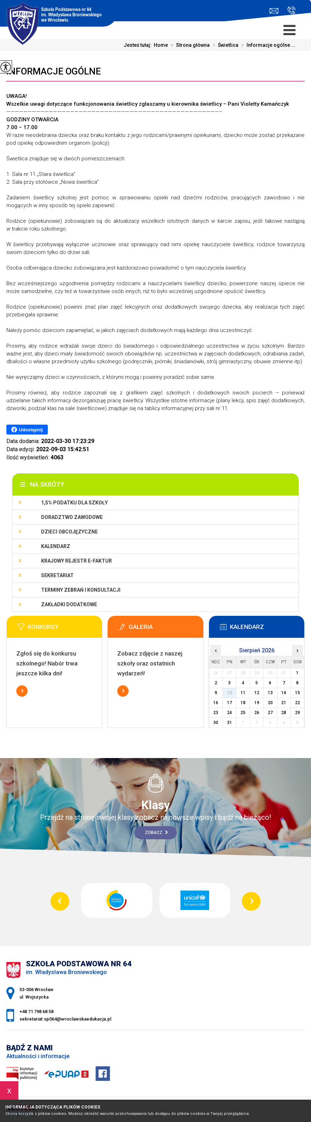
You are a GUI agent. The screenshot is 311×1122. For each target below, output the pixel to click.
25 (243, 712)
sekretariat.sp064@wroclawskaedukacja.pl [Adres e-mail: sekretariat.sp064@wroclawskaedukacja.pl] (65, 1019)
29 (297, 712)
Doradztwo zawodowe (72, 517)
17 (229, 702)
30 (215, 722)
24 (229, 712)
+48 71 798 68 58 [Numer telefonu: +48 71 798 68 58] (36, 1011)
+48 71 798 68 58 (291, 10)
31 (229, 722)
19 (256, 702)
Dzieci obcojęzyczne (69, 532)
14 (283, 692)
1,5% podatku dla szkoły (74, 502)
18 (243, 702)
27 (270, 712)
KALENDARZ (55, 546)
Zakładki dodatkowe (69, 604)
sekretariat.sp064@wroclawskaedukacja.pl (274, 10)
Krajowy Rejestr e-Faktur (76, 561)
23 (215, 712)
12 (256, 692)
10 (229, 692)
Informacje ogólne (53, 71)
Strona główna (189, 45)
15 (297, 692)
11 (243, 692)
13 (270, 692)
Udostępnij (27, 429)
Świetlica (224, 45)
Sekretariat (57, 575)
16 (215, 702)
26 (256, 712)
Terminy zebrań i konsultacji (80, 590)
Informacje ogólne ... (266, 45)
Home (161, 45)
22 (297, 702)
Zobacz (156, 832)
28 (283, 712)
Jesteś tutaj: (139, 45)
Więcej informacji (22, 691)
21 (283, 702)
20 (270, 702)
